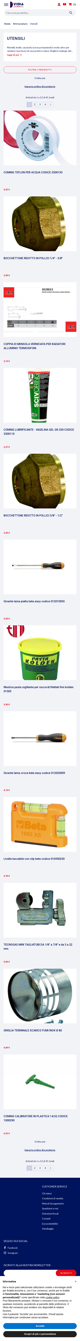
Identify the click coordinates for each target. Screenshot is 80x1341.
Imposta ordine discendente (40, 86)
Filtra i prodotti (40, 69)
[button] (75, 1281)
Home (7, 23)
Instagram (11, 1252)
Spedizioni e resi (50, 1208)
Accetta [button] (40, 1326)
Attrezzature (20, 23)
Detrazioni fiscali (50, 1213)
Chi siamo (47, 1193)
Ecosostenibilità (50, 1223)
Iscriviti (66, 1273)
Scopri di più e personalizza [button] (40, 1334)
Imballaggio (48, 1228)
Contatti (46, 1218)
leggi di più (13, 55)
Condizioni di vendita (52, 1198)
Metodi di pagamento (53, 1203)
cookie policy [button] (52, 1297)
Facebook (11, 1247)
